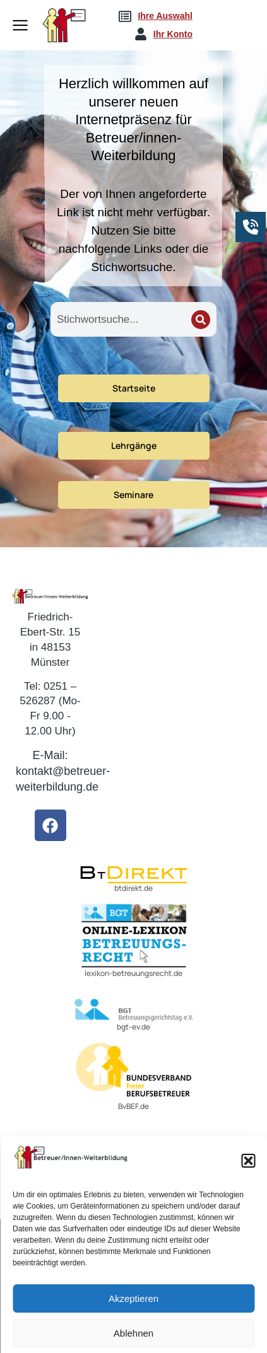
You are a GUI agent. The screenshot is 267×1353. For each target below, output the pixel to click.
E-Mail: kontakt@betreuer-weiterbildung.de (63, 771)
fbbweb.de (118, 1195)
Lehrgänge (134, 445)
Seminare (133, 495)
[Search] (200, 319)
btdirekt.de (133, 888)
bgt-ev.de (133, 1026)
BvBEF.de (133, 1106)
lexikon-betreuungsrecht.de (133, 973)
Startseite (133, 388)
